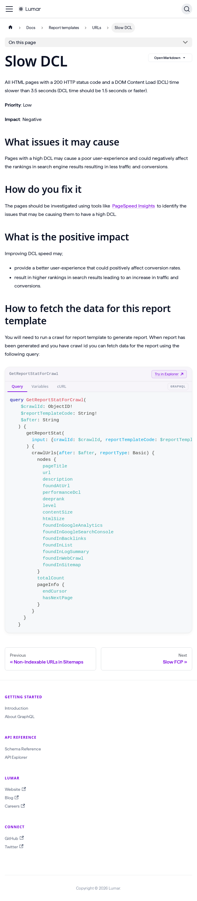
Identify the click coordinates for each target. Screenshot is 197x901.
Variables (40, 386)
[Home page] (10, 28)
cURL (61, 386)
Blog (12, 797)
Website (15, 789)
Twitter (14, 846)
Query (17, 386)
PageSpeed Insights (133, 205)
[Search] (186, 9)
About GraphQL (19, 716)
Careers (15, 806)
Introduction (16, 708)
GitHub (14, 838)
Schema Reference (23, 748)
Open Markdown (170, 58)
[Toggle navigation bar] (9, 8)
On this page (22, 42)
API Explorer (16, 757)
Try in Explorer (169, 374)
